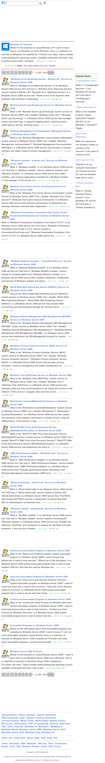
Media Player (42, 721)
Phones (36, 746)
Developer (14, 744)
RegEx (5, 746)
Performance (20, 724)
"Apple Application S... (87, 107)
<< (3, 73)
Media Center (27, 721)
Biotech (27, 746)
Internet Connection (46, 718)
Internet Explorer (10, 721)
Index (37, 738)
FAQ (50, 746)
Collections (19, 738)
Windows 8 (56, 727)
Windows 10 (31, 727)
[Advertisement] (37, 24)
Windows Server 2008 (30, 729)
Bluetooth (51, 715)
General (30, 718)
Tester (5, 744)
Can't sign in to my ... (86, 160)
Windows (31, 744)
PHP (31, 724)
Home (4, 738)
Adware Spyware (27, 715)
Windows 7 (44, 727)
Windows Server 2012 (54, 729)
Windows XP (48, 732)
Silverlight (65, 724)
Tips (4, 727)
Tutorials (18, 727)
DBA (23, 744)
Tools (10, 727)
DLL (45, 744)
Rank (50, 73)
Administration (9, 715)
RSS (43, 738)
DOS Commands (10, 718)
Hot (10, 738)
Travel (44, 746)
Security (54, 724)
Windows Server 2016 (13, 732)
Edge (22, 718)
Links (12, 746)
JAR (40, 744)
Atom (49, 738)
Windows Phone (10, 729)
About (30, 738)
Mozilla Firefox (58, 721)
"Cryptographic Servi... (87, 81)
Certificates (61, 744)
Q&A (19, 746)
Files (51, 744)
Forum (57, 746)
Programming (41, 724)
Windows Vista (32, 732)
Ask (55, 738)
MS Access (7, 724)
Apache (41, 715)
